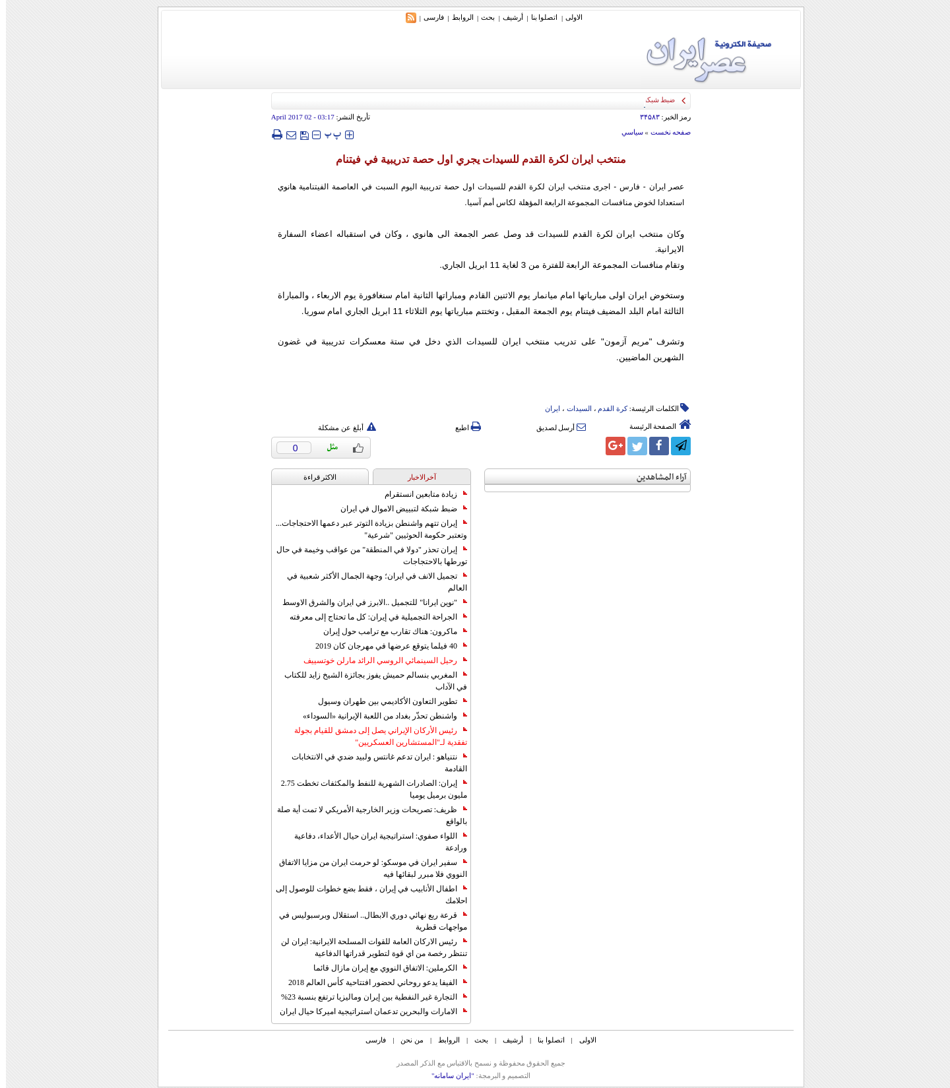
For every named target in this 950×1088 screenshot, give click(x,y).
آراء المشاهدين (656, 477)
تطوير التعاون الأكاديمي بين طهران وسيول (386, 701)
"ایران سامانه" (447, 1075)
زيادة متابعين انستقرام (420, 494)
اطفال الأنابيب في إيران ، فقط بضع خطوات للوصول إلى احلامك (365, 894)
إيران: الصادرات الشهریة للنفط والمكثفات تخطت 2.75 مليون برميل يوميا (368, 789)
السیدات (573, 408)
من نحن (406, 1040)
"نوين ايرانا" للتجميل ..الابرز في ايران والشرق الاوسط (368, 602)
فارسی (428, 17)
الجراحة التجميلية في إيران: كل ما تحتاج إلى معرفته (372, 617)
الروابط (457, 17)
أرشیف (507, 17)
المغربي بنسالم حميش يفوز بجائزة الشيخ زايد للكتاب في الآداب (369, 680)
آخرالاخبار (416, 477)
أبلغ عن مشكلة (341, 428)
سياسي (626, 132)
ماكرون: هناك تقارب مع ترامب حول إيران (389, 631)
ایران (546, 408)
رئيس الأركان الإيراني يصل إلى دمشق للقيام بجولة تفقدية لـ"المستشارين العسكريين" (374, 736)
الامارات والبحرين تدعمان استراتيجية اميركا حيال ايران (367, 1011)
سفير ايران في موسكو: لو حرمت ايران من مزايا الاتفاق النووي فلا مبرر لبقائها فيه (367, 868)
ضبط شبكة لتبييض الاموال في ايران (397, 508)
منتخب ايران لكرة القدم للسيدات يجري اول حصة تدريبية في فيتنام (474, 159)
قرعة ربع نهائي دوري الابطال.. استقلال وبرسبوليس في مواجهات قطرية (367, 921)
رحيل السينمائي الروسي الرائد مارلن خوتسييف (379, 660)
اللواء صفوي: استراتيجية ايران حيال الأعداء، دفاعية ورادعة (374, 841)
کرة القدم (606, 408)
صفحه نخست (665, 132)
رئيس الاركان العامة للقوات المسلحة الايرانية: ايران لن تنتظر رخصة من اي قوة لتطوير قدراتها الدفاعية (368, 947)
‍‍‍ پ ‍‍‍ (327, 134)
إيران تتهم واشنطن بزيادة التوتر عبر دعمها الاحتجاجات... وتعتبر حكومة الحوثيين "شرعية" (365, 529)
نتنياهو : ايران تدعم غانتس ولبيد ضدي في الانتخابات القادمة (373, 762)
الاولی (568, 17)
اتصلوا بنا (538, 17)
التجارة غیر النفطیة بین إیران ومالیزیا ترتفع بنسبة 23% (368, 997)
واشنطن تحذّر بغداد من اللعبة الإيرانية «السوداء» (379, 715)
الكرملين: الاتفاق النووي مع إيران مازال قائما (384, 968)
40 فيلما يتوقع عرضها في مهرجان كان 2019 (385, 646)
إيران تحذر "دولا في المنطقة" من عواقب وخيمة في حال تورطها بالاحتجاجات (365, 555)
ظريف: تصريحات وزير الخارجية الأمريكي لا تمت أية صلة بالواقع (366, 815)
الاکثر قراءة (314, 477)
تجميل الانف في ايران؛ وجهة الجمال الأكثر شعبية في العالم (371, 581)
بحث (482, 17)
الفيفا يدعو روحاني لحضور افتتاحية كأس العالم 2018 (371, 982)
